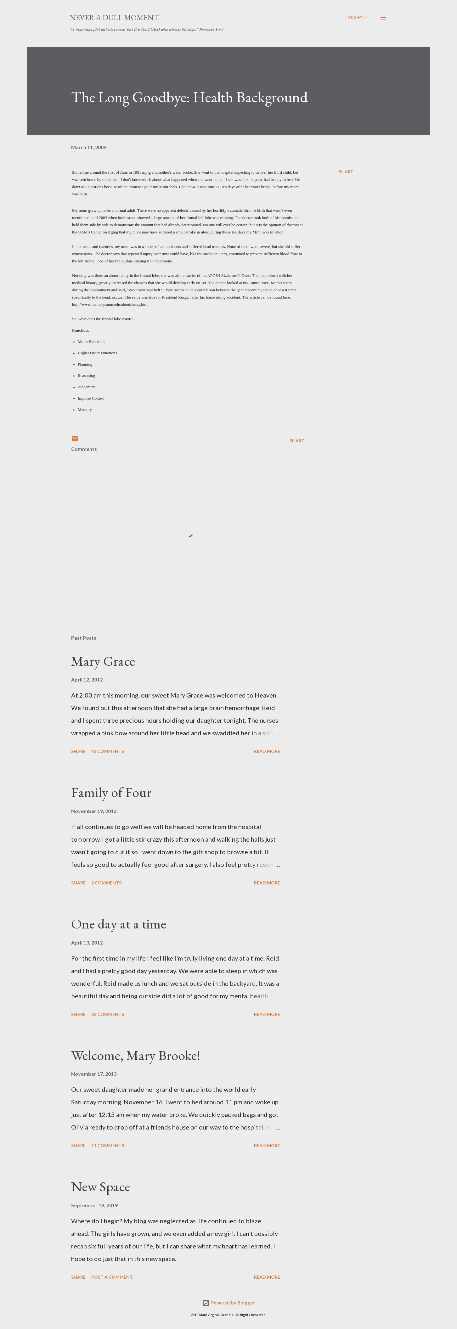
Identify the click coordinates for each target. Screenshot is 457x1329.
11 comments (107, 1145)
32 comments (107, 1014)
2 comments (106, 882)
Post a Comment (112, 1277)
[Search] (357, 17)
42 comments (107, 751)
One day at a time (118, 924)
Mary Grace (103, 661)
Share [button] (346, 171)
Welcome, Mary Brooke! (135, 1055)
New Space (100, 1186)
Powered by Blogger (228, 1303)
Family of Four (111, 792)
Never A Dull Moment (114, 17)
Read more (267, 751)
